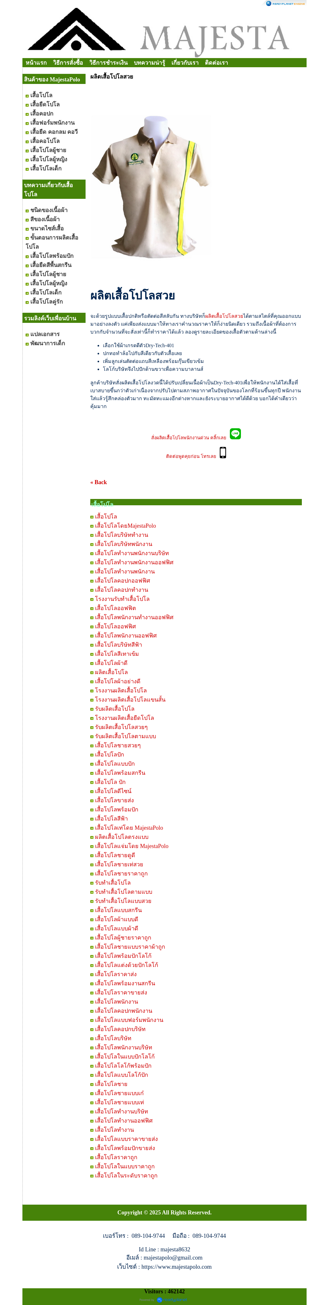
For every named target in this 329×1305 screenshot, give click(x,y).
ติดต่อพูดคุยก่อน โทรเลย (193, 456)
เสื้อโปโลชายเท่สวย (119, 864)
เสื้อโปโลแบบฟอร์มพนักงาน (129, 1020)
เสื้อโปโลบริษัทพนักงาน (123, 544)
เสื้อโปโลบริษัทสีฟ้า (118, 645)
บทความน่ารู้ (149, 63)
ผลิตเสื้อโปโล (111, 672)
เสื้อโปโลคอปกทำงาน (121, 590)
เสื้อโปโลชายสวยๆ (118, 745)
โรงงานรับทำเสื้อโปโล (122, 599)
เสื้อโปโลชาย (111, 1084)
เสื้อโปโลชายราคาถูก (121, 873)
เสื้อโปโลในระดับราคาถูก (126, 1175)
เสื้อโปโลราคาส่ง (116, 974)
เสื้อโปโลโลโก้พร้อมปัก (123, 1066)
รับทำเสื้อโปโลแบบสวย (123, 901)
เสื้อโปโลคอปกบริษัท (120, 1029)
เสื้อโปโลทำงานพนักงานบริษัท (132, 553)
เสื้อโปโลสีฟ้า (111, 819)
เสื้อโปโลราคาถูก (116, 1157)
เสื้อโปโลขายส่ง (114, 800)
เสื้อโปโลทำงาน (114, 1130)
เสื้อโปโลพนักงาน (116, 1002)
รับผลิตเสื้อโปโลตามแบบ (125, 736)
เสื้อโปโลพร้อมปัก (116, 809)
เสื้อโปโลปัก (109, 754)
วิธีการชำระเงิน (108, 63)
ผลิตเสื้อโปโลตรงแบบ (121, 837)
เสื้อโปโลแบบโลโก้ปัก (121, 1075)
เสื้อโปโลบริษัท (113, 1038)
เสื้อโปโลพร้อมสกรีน (120, 773)
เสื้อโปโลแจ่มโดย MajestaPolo (132, 846)
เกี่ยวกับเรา (185, 63)
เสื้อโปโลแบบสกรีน (118, 910)
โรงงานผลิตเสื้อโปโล (121, 690)
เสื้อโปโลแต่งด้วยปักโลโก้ (126, 965)
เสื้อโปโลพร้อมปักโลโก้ (123, 956)
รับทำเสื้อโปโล (113, 883)
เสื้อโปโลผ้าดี (111, 663)
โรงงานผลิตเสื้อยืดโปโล (124, 718)
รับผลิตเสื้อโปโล (115, 709)
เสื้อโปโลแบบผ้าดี (116, 928)
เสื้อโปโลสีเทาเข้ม (117, 654)
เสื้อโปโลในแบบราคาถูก (125, 1166)
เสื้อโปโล (106, 516)
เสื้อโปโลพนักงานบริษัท (123, 1047)
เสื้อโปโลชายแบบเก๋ (119, 1093)
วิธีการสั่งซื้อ (68, 63)
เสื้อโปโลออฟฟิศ (115, 626)
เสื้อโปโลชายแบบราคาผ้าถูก (130, 947)
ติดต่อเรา (216, 63)
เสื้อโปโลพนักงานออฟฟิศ (126, 635)
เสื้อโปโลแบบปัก (115, 764)
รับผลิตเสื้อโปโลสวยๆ (121, 727)
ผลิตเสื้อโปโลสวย (224, 316)
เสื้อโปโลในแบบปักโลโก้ (125, 1056)
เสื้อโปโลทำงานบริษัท (121, 1111)
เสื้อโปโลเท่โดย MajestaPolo (129, 828)
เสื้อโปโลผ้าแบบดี (116, 919)
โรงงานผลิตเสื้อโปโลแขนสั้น (130, 700)
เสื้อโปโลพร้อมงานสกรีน (125, 983)
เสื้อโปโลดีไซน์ (113, 791)
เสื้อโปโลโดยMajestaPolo (125, 526)
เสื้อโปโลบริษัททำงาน (121, 535)
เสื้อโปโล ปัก (110, 782)
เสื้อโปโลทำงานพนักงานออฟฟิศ (134, 562)
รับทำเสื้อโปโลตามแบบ (123, 892)
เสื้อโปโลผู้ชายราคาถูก (123, 937)
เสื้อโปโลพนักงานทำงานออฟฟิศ (134, 617)
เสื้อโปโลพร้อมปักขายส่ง (125, 1148)
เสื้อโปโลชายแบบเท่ (119, 1102)
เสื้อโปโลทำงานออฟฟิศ (124, 1121)
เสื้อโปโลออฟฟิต (115, 608)
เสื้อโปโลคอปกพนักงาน (123, 1011)
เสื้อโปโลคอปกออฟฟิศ (122, 581)
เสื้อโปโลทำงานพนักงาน (125, 571)
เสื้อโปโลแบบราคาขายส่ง (126, 1139)
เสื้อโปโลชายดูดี (115, 855)
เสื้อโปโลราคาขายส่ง (121, 992)
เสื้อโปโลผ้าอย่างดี (118, 681)
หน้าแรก (36, 63)
